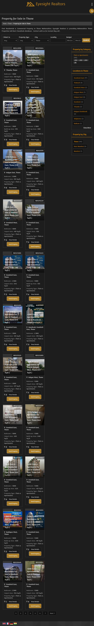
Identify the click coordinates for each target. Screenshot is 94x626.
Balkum (77, 123)
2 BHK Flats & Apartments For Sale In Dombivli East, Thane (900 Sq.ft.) (34, 110)
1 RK (75, 62)
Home (5, 23)
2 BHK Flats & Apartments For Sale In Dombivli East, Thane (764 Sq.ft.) (11, 574)
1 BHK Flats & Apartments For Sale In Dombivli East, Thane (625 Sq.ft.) (11, 469)
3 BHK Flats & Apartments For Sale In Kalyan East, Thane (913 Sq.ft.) (11, 162)
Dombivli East (79, 78)
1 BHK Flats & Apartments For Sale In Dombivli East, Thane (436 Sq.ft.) (34, 212)
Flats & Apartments (81, 55)
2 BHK (80, 60)
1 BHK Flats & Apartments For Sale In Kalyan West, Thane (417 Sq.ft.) (34, 367)
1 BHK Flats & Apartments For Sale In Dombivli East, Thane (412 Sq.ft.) (33, 60)
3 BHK (85, 60)
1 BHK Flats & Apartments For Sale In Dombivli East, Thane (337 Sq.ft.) (33, 574)
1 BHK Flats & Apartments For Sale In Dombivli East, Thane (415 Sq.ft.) (11, 317)
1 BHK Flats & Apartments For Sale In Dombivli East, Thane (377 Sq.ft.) (11, 367)
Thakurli (77, 83)
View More (87, 127)
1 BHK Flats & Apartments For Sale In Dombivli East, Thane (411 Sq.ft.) (33, 521)
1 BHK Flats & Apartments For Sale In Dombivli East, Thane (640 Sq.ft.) (34, 417)
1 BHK (75, 60)
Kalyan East (78, 97)
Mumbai (77, 151)
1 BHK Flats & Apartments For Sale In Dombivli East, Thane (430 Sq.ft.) (11, 417)
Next (52, 613)
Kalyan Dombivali (80, 111)
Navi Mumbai (79, 146)
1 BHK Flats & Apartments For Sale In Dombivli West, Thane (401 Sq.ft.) (12, 212)
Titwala (77, 107)
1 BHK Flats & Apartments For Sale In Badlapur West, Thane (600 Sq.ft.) (12, 521)
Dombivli (77, 102)
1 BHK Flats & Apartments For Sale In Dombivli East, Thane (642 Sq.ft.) (11, 264)
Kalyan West (78, 92)
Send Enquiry (13, 89)
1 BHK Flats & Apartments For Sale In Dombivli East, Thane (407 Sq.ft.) (33, 162)
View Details (13, 85)
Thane (10, 23)
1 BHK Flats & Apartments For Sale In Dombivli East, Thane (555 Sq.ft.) (33, 264)
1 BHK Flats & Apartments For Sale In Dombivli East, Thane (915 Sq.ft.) (11, 110)
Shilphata (77, 119)
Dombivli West (79, 87)
